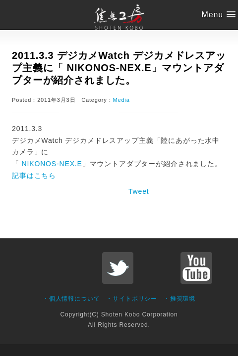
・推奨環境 (179, 298)
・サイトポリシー (131, 298)
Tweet (138, 191)
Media (121, 100)
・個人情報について (71, 298)
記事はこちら (34, 175)
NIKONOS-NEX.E (50, 164)
